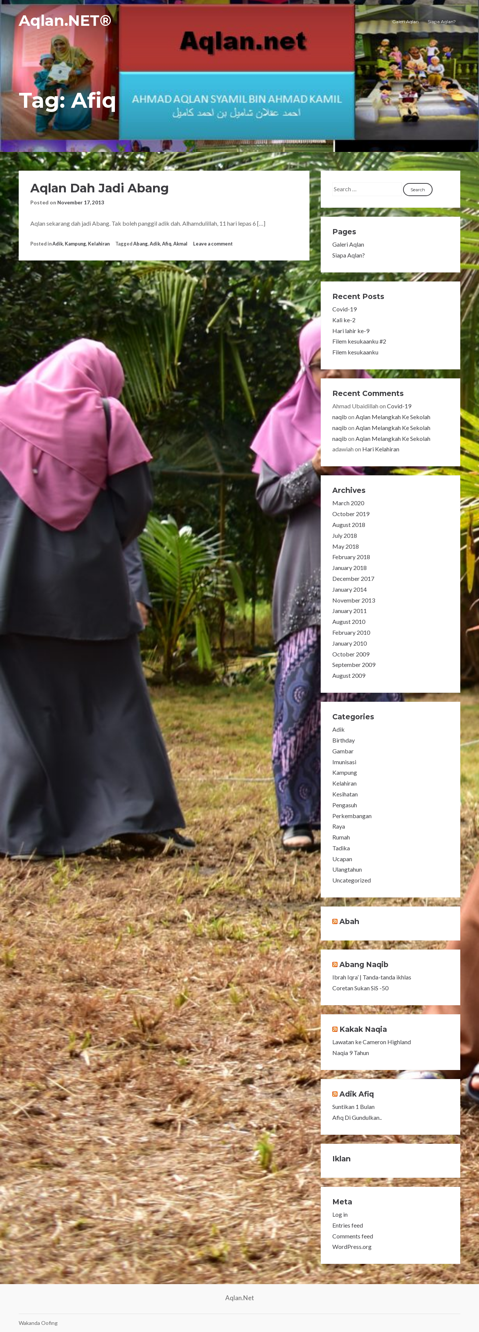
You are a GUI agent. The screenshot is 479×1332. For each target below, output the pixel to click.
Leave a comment (213, 244)
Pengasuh (344, 804)
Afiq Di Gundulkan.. (357, 1117)
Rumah (341, 837)
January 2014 (349, 589)
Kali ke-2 (344, 319)
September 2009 (353, 664)
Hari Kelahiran (380, 448)
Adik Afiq (356, 1093)
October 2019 (350, 513)
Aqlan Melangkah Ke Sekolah (393, 416)
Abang (140, 244)
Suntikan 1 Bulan (353, 1106)
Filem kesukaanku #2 (359, 341)
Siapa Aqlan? (442, 21)
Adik (57, 244)
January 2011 (349, 610)
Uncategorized (351, 880)
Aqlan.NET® (65, 20)
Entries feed (347, 1225)
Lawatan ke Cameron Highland (371, 1041)
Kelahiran (99, 244)
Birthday (343, 740)
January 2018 (349, 567)
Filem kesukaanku (355, 352)
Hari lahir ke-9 (350, 330)
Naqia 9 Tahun (350, 1052)
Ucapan (342, 858)
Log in (340, 1214)
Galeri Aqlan (405, 21)
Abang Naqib (363, 964)
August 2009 (348, 675)
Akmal (180, 244)
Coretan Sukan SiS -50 (360, 987)
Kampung (75, 244)
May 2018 (345, 546)
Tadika (341, 847)
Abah (349, 921)
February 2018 (351, 556)
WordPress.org (352, 1246)
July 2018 (344, 535)
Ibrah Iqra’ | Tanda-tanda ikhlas (371, 977)
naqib (339, 416)
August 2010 (348, 621)
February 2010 (351, 632)
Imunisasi (344, 761)
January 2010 (349, 643)
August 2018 (348, 524)
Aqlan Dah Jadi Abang (99, 188)
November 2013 (353, 600)
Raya (338, 826)
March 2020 (348, 502)
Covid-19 (344, 309)
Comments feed (352, 1236)
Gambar (343, 751)
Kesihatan (345, 794)
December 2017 (353, 578)
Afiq (166, 244)
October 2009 (350, 654)
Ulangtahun (347, 869)
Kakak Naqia (363, 1029)
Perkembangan (352, 815)
